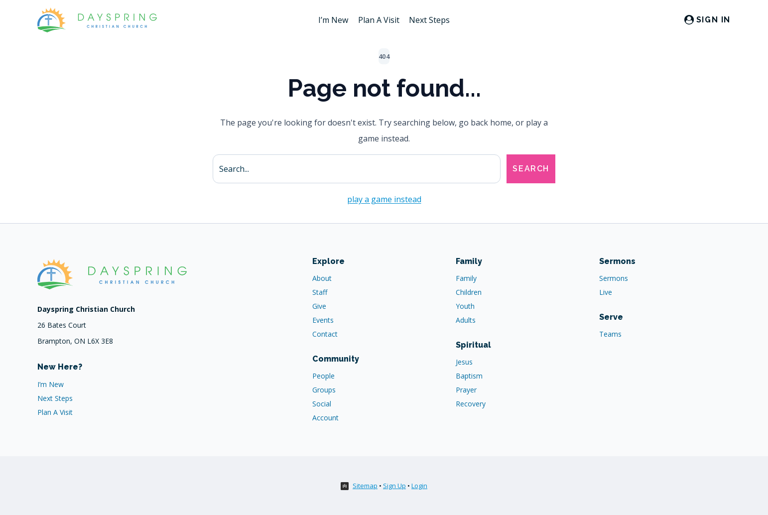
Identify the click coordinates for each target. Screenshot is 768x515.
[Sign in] (707, 20)
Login (419, 485)
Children (469, 292)
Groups (324, 389)
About (322, 278)
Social (321, 403)
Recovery (471, 403)
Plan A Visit (378, 19)
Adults (466, 320)
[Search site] (357, 168)
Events (323, 320)
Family (466, 278)
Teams (610, 334)
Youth (465, 306)
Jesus (464, 362)
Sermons (613, 278)
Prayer (466, 389)
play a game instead (384, 199)
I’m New (333, 19)
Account (325, 417)
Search (530, 168)
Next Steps (429, 19)
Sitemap (365, 485)
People (323, 376)
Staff (319, 292)
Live (605, 292)
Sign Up (394, 485)
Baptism (469, 376)
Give (319, 306)
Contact (325, 334)
